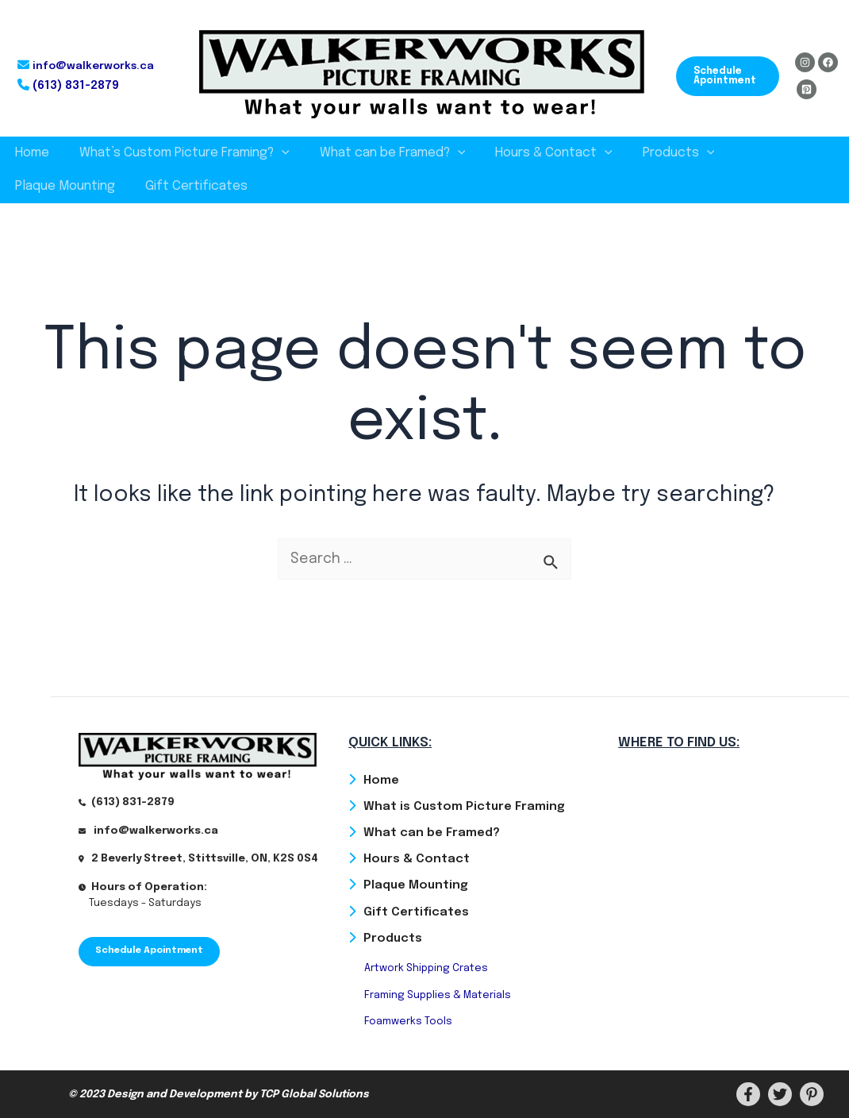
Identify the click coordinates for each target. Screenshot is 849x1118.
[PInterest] (812, 1094)
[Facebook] (828, 62)
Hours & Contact (537, 153)
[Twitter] (780, 1094)
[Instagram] (805, 62)
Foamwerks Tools (408, 1021)
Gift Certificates (64, 186)
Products (657, 153)
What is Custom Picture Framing (464, 805)
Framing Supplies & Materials (437, 994)
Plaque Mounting (768, 153)
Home (30, 153)
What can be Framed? (381, 153)
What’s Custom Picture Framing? (177, 153)
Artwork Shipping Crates (426, 968)
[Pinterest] (806, 89)
